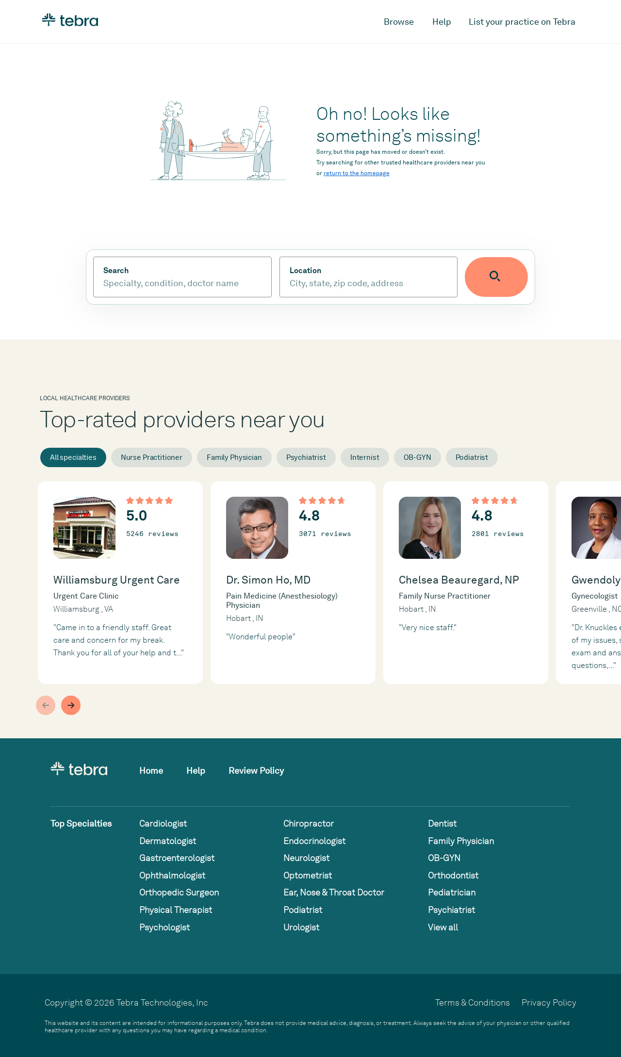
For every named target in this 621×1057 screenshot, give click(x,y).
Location (316, 271)
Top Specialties (81, 823)
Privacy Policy (549, 1002)
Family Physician (234, 457)
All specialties (73, 457)
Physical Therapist (175, 910)
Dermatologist (167, 841)
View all (443, 927)
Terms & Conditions (472, 1002)
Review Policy (256, 770)
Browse (399, 21)
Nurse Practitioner (151, 457)
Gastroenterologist (176, 858)
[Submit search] (507, 277)
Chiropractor (308, 823)
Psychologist (164, 927)
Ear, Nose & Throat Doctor (333, 892)
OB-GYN (417, 457)
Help (441, 21)
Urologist (301, 927)
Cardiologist (163, 823)
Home (151, 770)
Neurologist (306, 858)
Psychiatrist (306, 457)
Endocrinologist (314, 841)
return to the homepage (357, 173)
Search (116, 271)
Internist (364, 457)
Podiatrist (472, 457)
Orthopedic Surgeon (179, 892)
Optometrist (307, 875)
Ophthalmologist (172, 875)
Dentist (442, 823)
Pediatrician (451, 892)
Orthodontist (453, 875)
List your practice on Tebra (522, 21)
